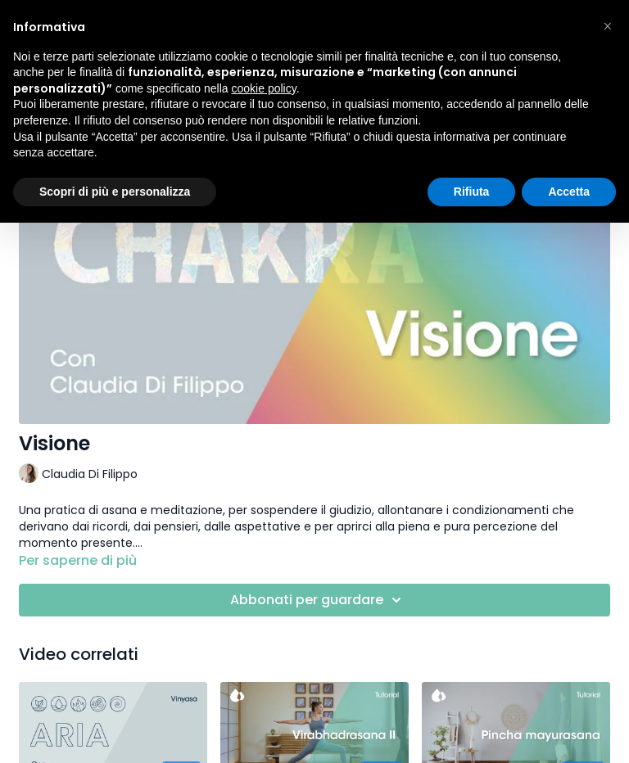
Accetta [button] (569, 191)
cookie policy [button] (264, 88)
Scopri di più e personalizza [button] (114, 191)
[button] (608, 26)
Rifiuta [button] (472, 191)
